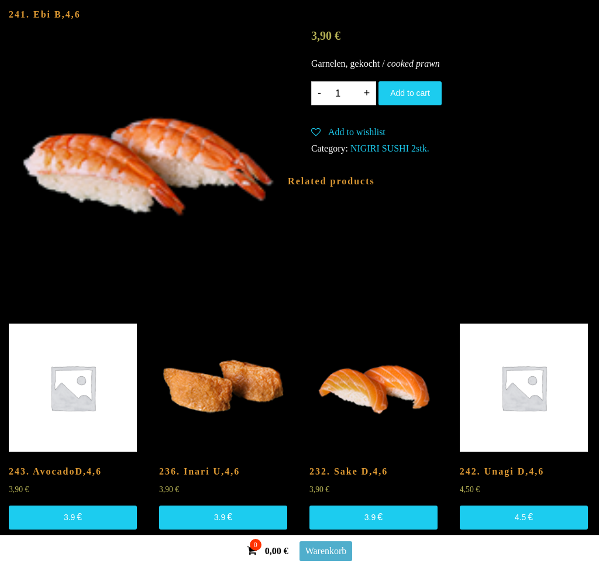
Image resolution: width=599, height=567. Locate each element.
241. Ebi (45, 14)
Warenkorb (326, 551)
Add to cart (410, 93)
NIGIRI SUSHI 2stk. (389, 148)
